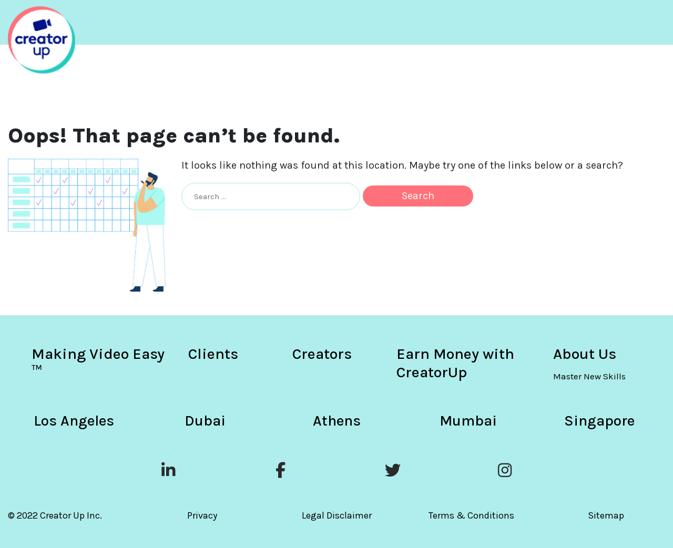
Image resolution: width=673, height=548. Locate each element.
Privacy (202, 515)
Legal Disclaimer (337, 515)
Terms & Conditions (471, 515)
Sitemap (606, 515)
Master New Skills (589, 376)
